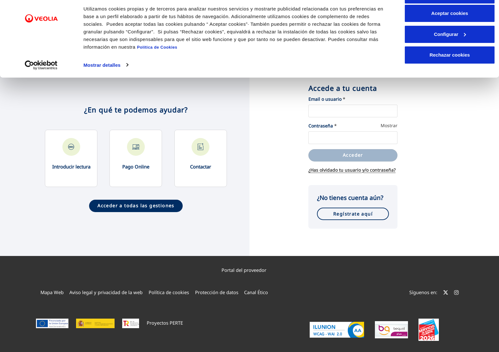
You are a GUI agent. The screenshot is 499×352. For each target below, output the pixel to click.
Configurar (450, 56)
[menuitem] (249, 270)
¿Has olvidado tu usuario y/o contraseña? (352, 170)
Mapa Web (52, 292)
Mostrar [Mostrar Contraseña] (389, 125)
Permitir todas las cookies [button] (450, 16)
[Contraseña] (352, 137)
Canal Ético (256, 292)
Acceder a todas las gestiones (135, 206)
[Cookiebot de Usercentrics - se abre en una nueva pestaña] (41, 87)
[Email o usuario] (352, 111)
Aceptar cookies (449, 35)
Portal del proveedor (246, 270)
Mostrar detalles (102, 86)
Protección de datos (216, 292)
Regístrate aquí (353, 214)
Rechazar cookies (450, 76)
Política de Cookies (157, 69)
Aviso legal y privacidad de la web (106, 292)
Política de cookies (169, 292)
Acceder (353, 155)
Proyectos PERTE (165, 323)
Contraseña (320, 126)
